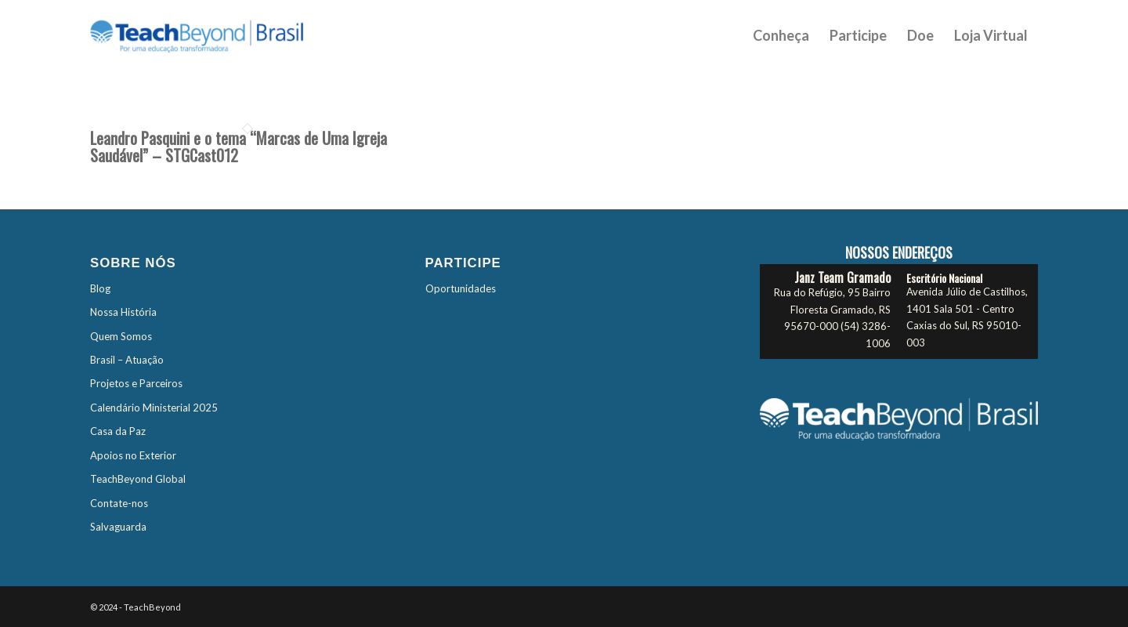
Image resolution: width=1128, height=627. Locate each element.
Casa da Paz (118, 431)
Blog (100, 288)
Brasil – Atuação (127, 359)
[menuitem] (781, 35)
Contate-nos (119, 503)
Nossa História (123, 312)
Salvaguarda (118, 526)
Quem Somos (121, 336)
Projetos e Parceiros (136, 383)
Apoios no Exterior (133, 455)
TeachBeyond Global (138, 479)
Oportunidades (460, 288)
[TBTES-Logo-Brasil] (217, 35)
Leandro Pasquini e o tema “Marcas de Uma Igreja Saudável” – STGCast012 (238, 146)
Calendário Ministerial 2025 (154, 407)
